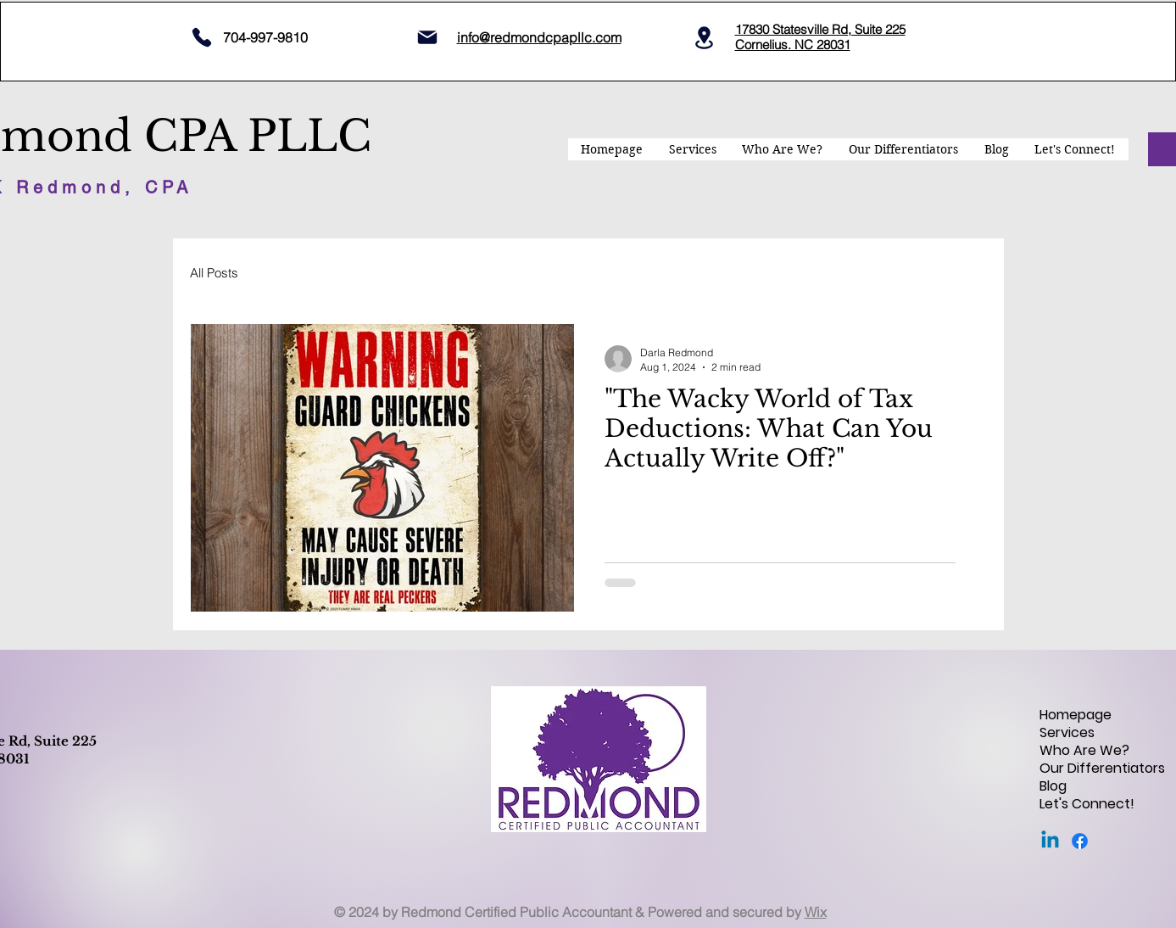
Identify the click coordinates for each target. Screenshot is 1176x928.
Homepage (1075, 715)
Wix (816, 911)
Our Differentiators (1099, 768)
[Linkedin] (1050, 841)
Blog (1053, 786)
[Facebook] (1079, 841)
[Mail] (427, 37)
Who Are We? (1084, 750)
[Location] (705, 38)
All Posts (214, 273)
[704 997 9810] (202, 37)
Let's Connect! (1086, 804)
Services (1067, 732)
